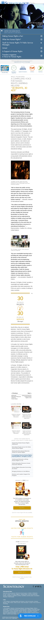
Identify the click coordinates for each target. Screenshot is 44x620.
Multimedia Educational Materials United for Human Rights (20, 451)
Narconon (5, 612)
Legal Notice (14, 618)
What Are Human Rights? (11, 39)
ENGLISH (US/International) (9, 593)
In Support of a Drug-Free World (23, 612)
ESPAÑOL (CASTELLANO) (27, 595)
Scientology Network (19, 608)
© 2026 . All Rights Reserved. (16, 617)
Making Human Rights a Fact (12, 36)
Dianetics (12, 608)
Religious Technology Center (34, 609)
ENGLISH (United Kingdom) (21, 593)
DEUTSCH (30, 594)
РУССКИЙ (13, 594)
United (4, 48)
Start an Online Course (8, 610)
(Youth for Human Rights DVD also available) (22, 512)
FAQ (9, 602)
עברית (4, 594)
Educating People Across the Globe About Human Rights (21, 447)
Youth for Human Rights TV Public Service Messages (17, 44)
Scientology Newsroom (14, 609)
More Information (24, 602)
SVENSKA (9, 595)
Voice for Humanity (29, 601)
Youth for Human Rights (12, 613)
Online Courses (17, 602)
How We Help (4, 72)
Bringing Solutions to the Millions (21, 471)
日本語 (8, 594)
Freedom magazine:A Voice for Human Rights (11, 55)
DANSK (30, 593)
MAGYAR (35, 594)
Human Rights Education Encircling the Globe (21, 468)
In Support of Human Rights (12, 51)
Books (11, 602)
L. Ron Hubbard (6, 601)
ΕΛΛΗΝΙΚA (36, 595)
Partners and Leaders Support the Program (21, 475)
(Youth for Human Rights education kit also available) (22, 577)
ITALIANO (5, 596)
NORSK (4, 595)
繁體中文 (18, 594)
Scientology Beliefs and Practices (18, 601)
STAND (20, 611)
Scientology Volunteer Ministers (20, 610)
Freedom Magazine (14, 611)
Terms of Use (8, 618)
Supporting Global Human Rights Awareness (20, 443)
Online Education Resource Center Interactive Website (21, 464)
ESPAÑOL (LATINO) (17, 595)
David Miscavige (23, 609)
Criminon (32, 68)
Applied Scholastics (22, 68)
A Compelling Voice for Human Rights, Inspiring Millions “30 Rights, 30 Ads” (22, 455)
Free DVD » (22, 508)
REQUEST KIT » (22, 572)
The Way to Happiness (13, 69)
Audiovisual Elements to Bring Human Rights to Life (20, 460)
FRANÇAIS (34, 593)
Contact (31, 602)
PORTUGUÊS (11, 596)
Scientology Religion (29, 608)
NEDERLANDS (24, 594)
